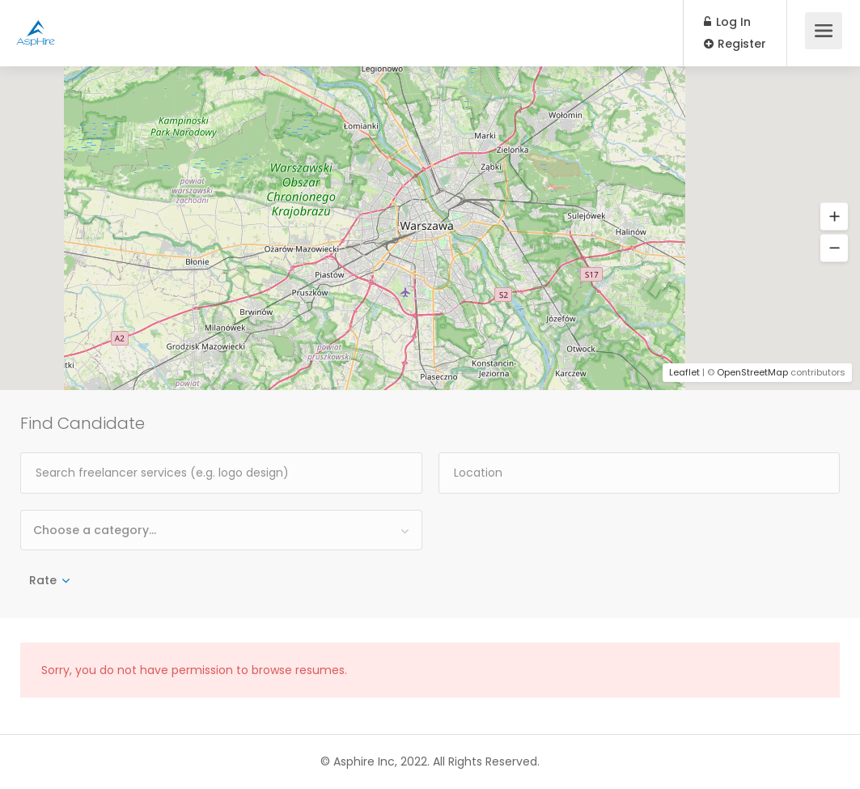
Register (735, 44)
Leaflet (684, 372)
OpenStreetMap (752, 372)
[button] (834, 217)
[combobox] (221, 530)
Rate (43, 580)
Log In (727, 22)
